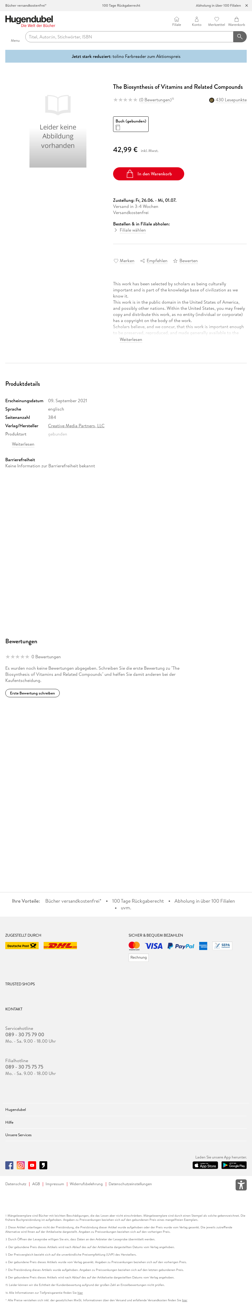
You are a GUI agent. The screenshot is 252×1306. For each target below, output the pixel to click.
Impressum (55, 1184)
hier (80, 1293)
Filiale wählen (133, 230)
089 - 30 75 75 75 (24, 1067)
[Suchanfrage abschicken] (240, 36)
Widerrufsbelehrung (86, 1184)
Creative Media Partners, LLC (76, 426)
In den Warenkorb (149, 174)
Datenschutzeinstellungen (130, 1184)
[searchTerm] (129, 36)
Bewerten (188, 260)
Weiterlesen (131, 339)
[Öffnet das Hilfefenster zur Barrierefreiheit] (241, 1186)
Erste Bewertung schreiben (32, 693)
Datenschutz (15, 1184)
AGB (36, 1184)
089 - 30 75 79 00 (24, 1034)
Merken (127, 260)
